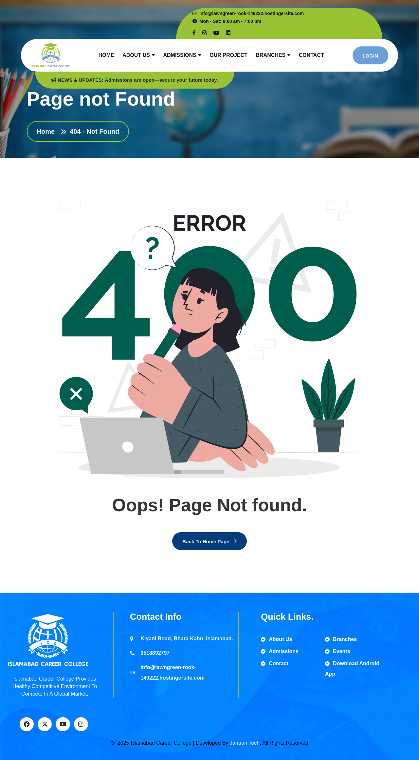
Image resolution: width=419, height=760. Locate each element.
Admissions (179, 55)
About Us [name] (276, 639)
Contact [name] (274, 663)
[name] (194, 33)
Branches (270, 55)
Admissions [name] (280, 651)
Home (106, 55)
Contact (311, 55)
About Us (136, 55)
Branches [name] (341, 639)
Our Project (228, 55)
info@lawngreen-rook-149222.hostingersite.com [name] (248, 13)
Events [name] (337, 651)
